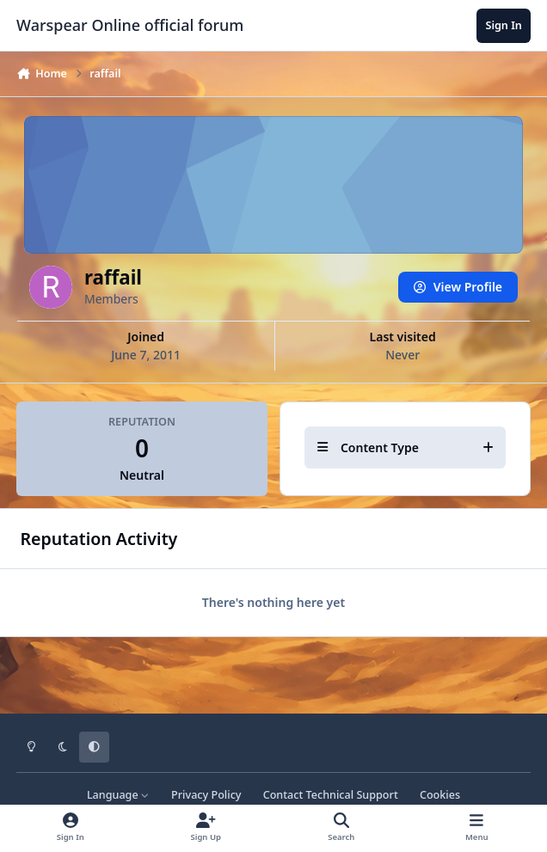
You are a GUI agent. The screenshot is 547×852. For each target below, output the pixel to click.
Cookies (440, 795)
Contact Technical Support (330, 795)
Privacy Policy (206, 795)
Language (118, 795)
